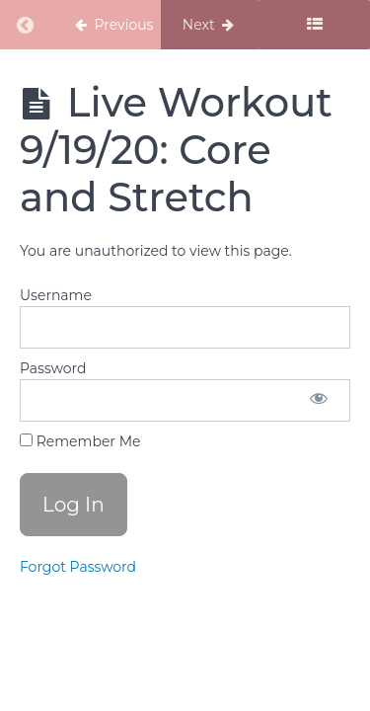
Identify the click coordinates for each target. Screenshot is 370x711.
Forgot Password (78, 567)
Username (56, 295)
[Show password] (318, 400)
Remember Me (80, 441)
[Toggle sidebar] (314, 24)
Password (53, 368)
